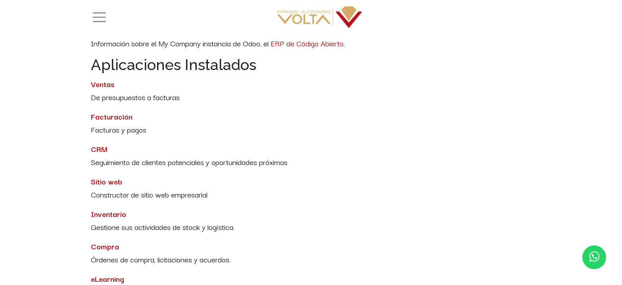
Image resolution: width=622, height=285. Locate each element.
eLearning (107, 279)
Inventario (108, 214)
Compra (105, 246)
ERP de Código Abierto (307, 43)
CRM (99, 149)
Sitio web (106, 181)
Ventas (103, 84)
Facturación (111, 116)
